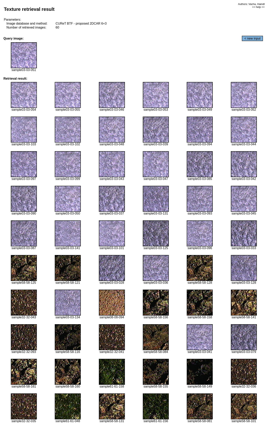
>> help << (258, 7)
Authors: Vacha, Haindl (251, 4)
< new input (252, 38)
